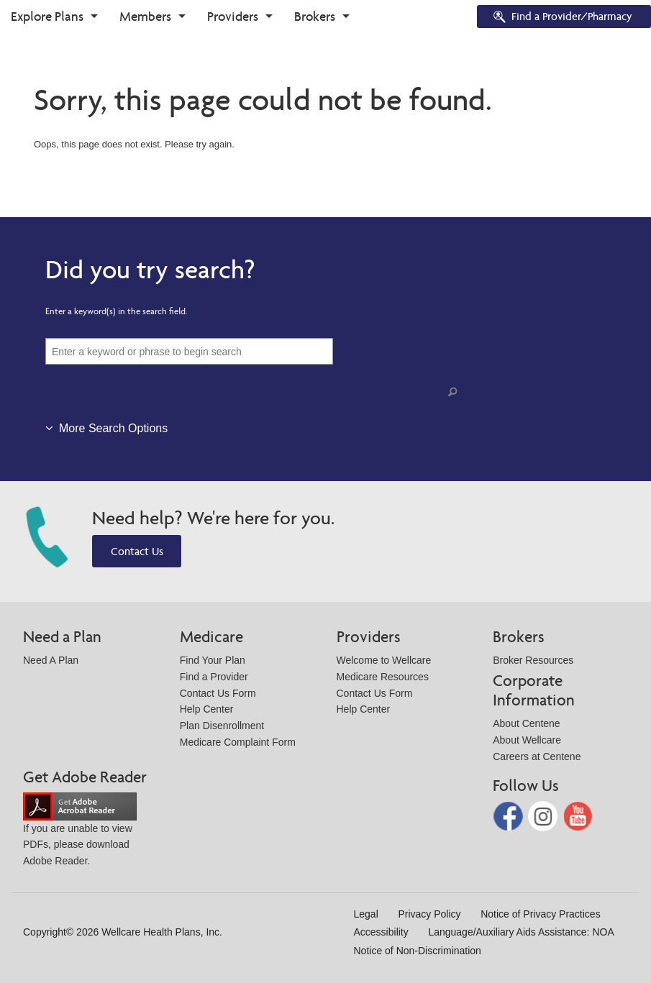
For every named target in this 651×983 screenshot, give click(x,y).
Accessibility (381, 932)
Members (145, 16)
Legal (366, 914)
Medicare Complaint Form (238, 742)
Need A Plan (50, 660)
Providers (232, 16)
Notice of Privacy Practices (541, 914)
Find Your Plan (212, 660)
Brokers (314, 16)
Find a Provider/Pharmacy (561, 17)
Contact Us (137, 551)
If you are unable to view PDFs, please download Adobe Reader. (80, 833)
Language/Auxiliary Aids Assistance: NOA (521, 932)
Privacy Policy (429, 914)
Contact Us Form (218, 693)
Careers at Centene (537, 756)
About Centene (526, 723)
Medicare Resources (383, 676)
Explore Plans (47, 16)
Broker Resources (533, 660)
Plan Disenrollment (222, 725)
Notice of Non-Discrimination (417, 950)
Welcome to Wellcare (384, 660)
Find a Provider (214, 676)
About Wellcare (527, 740)
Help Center (207, 709)
